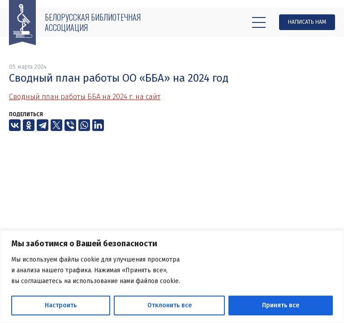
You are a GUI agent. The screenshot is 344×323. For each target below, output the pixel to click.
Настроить (61, 305)
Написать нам (307, 22)
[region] (172, 276)
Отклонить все (169, 305)
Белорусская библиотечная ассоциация (93, 22)
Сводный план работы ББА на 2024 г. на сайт (84, 96)
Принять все (280, 305)
